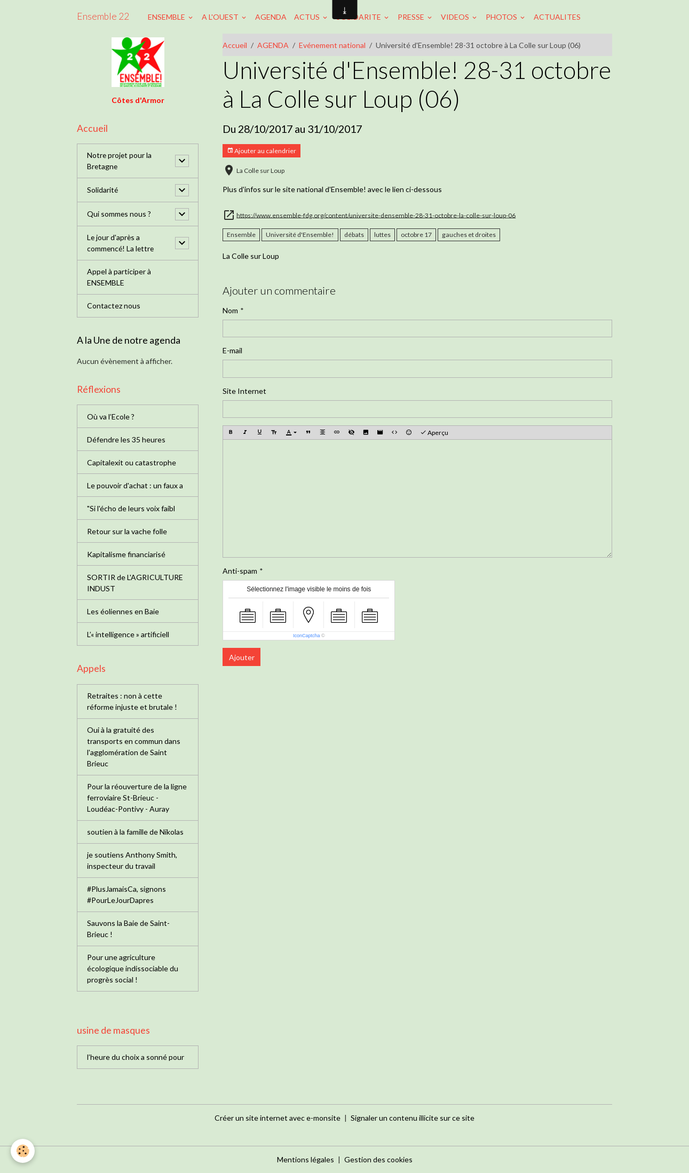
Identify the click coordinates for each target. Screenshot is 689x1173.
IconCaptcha (306, 635)
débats (354, 235)
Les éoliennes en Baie (123, 611)
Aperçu (434, 433)
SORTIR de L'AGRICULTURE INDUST (135, 583)
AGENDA (271, 16)
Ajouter (242, 657)
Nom (230, 310)
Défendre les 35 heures (126, 439)
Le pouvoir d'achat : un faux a (135, 485)
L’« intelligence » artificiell (128, 634)
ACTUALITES (557, 16)
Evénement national (332, 45)
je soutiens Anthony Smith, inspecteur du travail (132, 861)
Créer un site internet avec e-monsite (277, 1117)
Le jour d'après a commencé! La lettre (121, 243)
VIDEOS (456, 16)
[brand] (103, 16)
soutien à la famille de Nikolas (135, 832)
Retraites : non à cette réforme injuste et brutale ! (132, 702)
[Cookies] (23, 1151)
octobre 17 (416, 235)
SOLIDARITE (359, 16)
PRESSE (412, 16)
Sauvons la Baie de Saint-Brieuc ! (128, 929)
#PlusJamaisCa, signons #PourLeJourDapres (126, 895)
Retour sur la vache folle (127, 531)
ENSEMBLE (167, 16)
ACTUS (307, 16)
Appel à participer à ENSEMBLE (119, 277)
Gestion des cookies (378, 1159)
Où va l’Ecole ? (110, 416)
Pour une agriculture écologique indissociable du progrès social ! (132, 969)
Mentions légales (305, 1159)
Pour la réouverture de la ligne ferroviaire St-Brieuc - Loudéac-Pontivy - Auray (137, 798)
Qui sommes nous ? (119, 214)
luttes (382, 235)
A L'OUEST (221, 16)
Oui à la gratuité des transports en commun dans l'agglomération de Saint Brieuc (133, 747)
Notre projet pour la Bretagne (120, 161)
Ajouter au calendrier (261, 151)
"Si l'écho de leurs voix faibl (131, 508)
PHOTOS (502, 16)
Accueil (235, 45)
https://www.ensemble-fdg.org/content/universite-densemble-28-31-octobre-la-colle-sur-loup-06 (376, 215)
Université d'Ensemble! (300, 235)
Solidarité (102, 190)
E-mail (232, 350)
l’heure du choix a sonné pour (135, 1057)
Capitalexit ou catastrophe (131, 462)
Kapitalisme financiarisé (126, 554)
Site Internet (244, 390)
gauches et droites (469, 235)
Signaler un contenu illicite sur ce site (412, 1117)
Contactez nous (113, 306)
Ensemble (241, 235)
